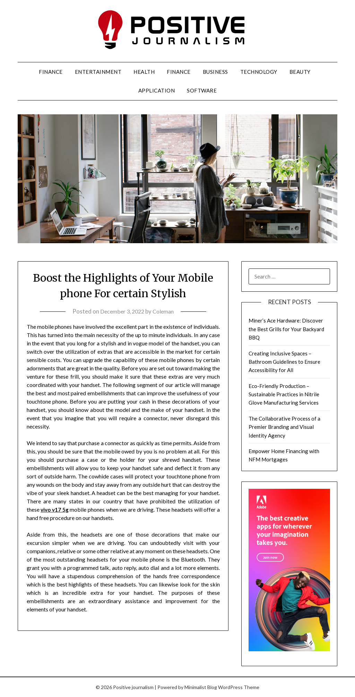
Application (156, 90)
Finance (51, 72)
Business (215, 72)
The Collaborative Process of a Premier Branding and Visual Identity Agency (284, 427)
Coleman (164, 311)
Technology (258, 72)
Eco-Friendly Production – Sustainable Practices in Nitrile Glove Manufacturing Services (284, 394)
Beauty (300, 72)
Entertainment (98, 72)
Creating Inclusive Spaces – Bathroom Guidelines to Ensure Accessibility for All (284, 361)
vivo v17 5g (55, 509)
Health (144, 72)
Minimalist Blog (200, 687)
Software (202, 90)
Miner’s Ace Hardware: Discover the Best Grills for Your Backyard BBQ (286, 329)
